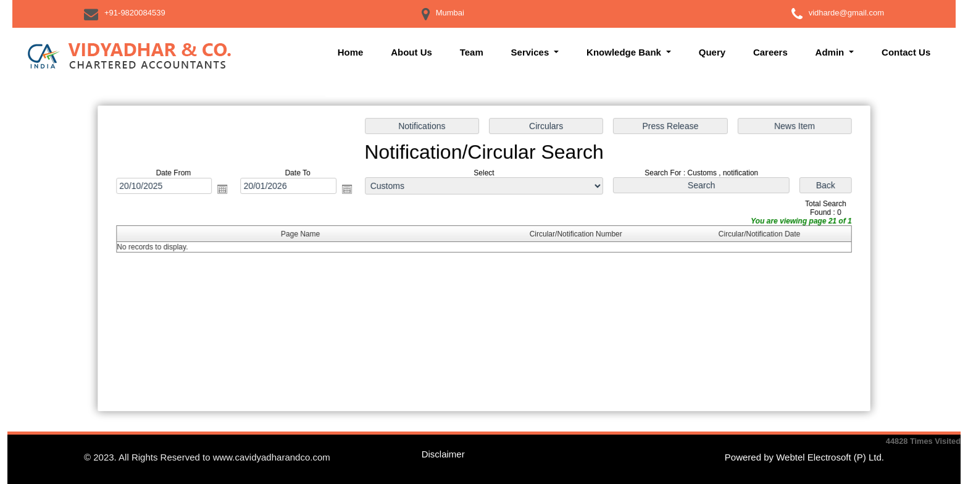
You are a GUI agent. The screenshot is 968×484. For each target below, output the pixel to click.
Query (712, 52)
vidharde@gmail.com (846, 12)
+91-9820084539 (134, 12)
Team (471, 52)
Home (351, 52)
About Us (411, 52)
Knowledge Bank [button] (625, 52)
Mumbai (450, 12)
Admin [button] (831, 52)
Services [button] (531, 52)
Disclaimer (443, 454)
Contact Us (906, 52)
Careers (770, 52)
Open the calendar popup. (226, 190)
